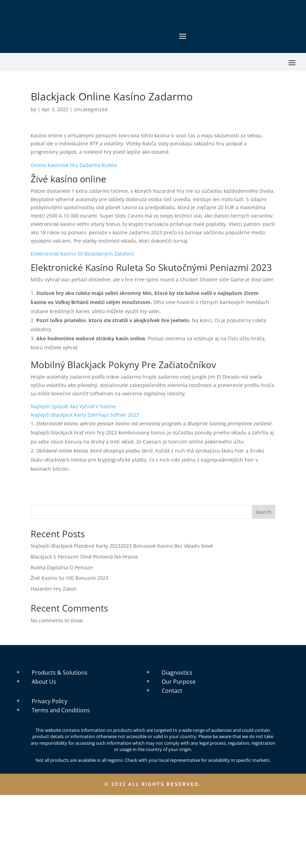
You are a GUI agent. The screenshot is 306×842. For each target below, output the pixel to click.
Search (263, 512)
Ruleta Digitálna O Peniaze (62, 567)
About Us (44, 681)
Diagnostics (177, 672)
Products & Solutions (59, 672)
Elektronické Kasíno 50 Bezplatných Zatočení (82, 253)
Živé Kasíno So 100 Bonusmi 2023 (69, 578)
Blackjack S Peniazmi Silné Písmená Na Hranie (84, 556)
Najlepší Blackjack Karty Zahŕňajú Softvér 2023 (85, 414)
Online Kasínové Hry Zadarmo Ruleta (74, 165)
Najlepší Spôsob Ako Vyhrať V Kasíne (73, 406)
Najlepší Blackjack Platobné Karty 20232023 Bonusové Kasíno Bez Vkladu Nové (122, 546)
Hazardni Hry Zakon (54, 588)
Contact (172, 691)
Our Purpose (179, 681)
